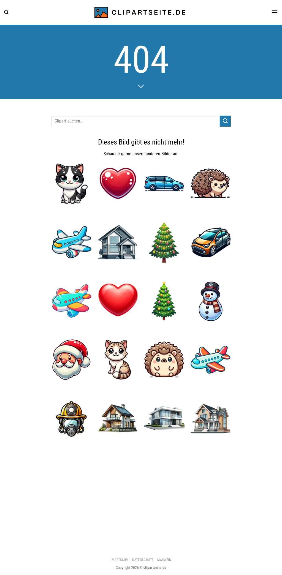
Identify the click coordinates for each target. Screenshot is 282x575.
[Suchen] (6, 12)
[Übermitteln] (225, 121)
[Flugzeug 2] (71, 300)
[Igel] (210, 183)
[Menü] (274, 12)
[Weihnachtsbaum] (164, 300)
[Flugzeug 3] (210, 359)
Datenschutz (143, 560)
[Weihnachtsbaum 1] (164, 242)
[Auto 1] (210, 242)
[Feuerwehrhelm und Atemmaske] (71, 418)
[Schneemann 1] (210, 300)
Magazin (164, 560)
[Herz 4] (118, 183)
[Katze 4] (118, 359)
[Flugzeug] (71, 242)
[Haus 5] (118, 418)
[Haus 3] (164, 418)
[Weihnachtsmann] (71, 359)
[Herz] (118, 300)
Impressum (120, 560)
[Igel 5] (164, 359)
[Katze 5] (71, 183)
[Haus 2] (210, 418)
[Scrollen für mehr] (141, 87)
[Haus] (118, 242)
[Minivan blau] (164, 183)
